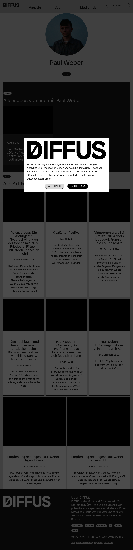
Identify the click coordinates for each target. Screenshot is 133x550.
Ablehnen (54, 186)
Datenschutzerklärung (39, 178)
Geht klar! (78, 186)
